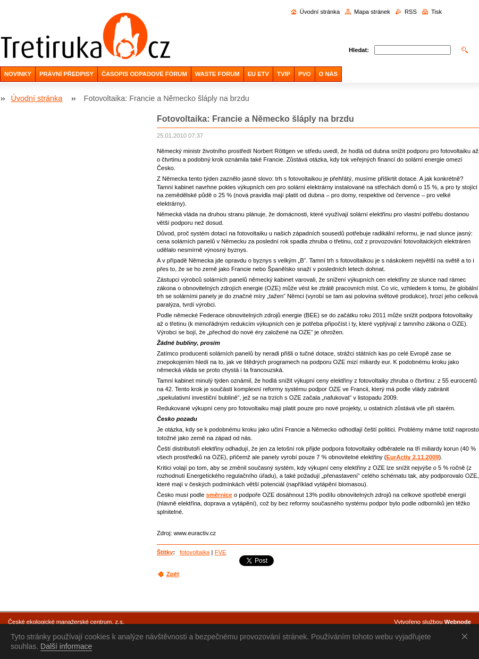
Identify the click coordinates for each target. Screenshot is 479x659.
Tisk (436, 12)
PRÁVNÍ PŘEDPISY (66, 74)
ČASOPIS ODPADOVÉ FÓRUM (144, 74)
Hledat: (359, 50)
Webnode (457, 622)
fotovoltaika (195, 552)
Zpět (172, 574)
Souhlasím (467, 636)
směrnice (219, 495)
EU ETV (258, 74)
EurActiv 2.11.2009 (412, 457)
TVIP (283, 74)
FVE (220, 552)
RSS (411, 12)
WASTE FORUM (217, 74)
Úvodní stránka (320, 12)
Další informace (66, 646)
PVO (304, 74)
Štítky (165, 552)
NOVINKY (17, 74)
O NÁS (328, 74)
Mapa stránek (372, 12)
